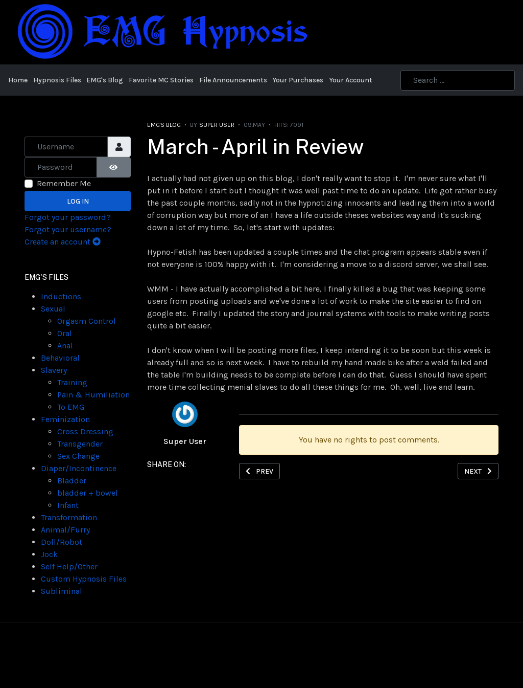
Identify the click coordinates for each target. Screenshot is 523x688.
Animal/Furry (65, 530)
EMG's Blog (164, 124)
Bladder (71, 480)
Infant (68, 505)
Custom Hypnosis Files (84, 579)
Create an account (63, 242)
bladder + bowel (87, 493)
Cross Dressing (85, 431)
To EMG (70, 407)
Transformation (69, 517)
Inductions (61, 296)
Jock (49, 554)
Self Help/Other (69, 566)
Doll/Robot (61, 542)
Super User (184, 441)
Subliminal (61, 591)
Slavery (54, 370)
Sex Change (78, 456)
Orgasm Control (86, 321)
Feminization (65, 419)
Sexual (53, 309)
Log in (78, 201)
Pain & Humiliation (93, 395)
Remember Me (64, 183)
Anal (65, 345)
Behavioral (60, 358)
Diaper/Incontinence (78, 468)
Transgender (80, 444)
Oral (64, 333)
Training (72, 382)
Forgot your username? (68, 229)
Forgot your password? (68, 217)
